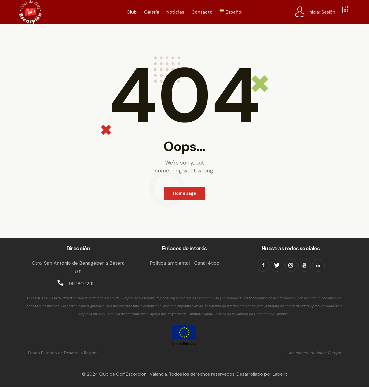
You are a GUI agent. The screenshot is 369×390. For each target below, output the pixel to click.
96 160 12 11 (81, 287)
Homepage (184, 195)
